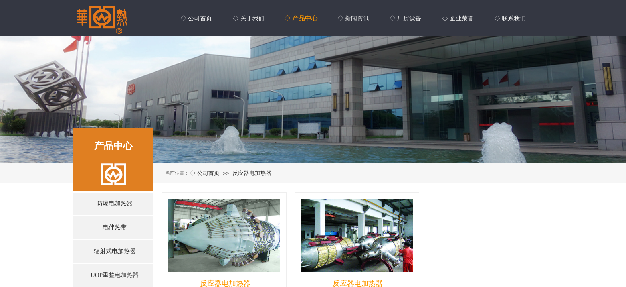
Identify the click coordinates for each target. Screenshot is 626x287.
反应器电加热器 (251, 173)
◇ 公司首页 (205, 173)
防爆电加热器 (115, 203)
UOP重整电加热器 (115, 275)
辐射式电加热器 (115, 251)
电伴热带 (115, 227)
